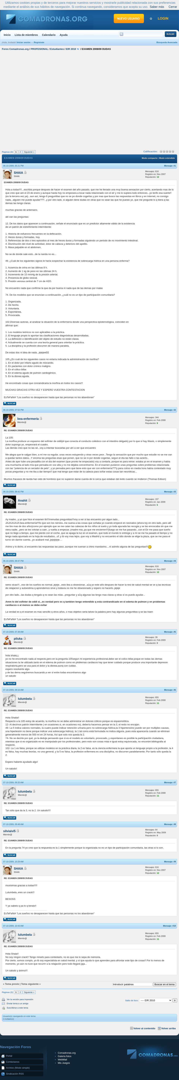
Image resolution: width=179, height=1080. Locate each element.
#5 (175, 632)
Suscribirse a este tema (17, 1008)
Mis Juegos (64, 1063)
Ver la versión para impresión (20, 999)
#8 (175, 824)
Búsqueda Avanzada (166, 42)
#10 (174, 926)
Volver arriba (168, 1028)
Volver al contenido (144, 1028)
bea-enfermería (28, 418)
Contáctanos (12, 1061)
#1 (175, 166)
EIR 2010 (71, 49)
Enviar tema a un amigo (17, 1003)
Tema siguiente (30, 984)
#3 (175, 492)
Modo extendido (167, 158)
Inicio (7, 34)
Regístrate (39, 42)
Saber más (157, 6)
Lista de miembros (26, 34)
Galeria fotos (64, 1056)
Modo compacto (149, 158)
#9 (175, 861)
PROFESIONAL (39, 49)
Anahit (22, 500)
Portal (9, 1055)
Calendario (49, 34)
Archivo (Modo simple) (18, 1067)
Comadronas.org (67, 1052)
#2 (175, 410)
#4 (175, 561)
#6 (175, 690)
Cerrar (173, 6)
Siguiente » (29, 152)
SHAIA (18, 172)
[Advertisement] (42, 99)
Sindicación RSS (15, 1073)
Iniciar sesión (24, 42)
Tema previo (12, 984)
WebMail (62, 1059)
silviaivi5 (9, 831)
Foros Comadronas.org (15, 49)
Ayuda (64, 34)
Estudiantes (57, 49)
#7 (175, 782)
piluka (18, 638)
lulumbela (25, 698)
